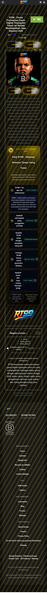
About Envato (23, 527)
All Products (25, 558)
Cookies (22, 469)
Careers (23, 531)
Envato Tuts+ (14, 558)
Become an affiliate (22, 465)
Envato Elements (15, 556)
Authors (22, 490)
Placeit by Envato (30, 556)
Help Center (22, 485)
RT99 (11, 14)
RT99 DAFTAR (21, 14)
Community (22, 502)
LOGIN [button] (15, 45)
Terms (22, 451)
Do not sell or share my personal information (23, 541)
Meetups (22, 515)
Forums (23, 511)
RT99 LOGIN (33, 14)
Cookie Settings (22, 474)
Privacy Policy (23, 536)
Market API (22, 460)
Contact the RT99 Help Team (23, 395)
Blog (22, 506)
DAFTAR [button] (32, 45)
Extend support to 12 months (25, 348)
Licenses (22, 456)
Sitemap (23, 545)
